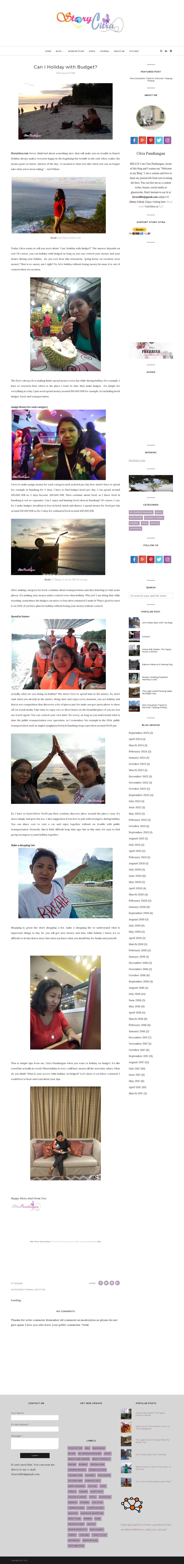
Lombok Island (76, 1508)
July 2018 (134, 994)
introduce (135, 529)
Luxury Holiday (95, 1508)
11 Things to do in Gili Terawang (69, 579)
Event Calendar (77, 1486)
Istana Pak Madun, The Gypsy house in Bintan (156, 650)
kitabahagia (64, 1242)
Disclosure (136, 518)
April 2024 (135, 739)
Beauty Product (101, 1459)
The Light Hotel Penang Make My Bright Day (157, 692)
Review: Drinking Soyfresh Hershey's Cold (155, 678)
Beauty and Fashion (79, 1459)
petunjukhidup (92, 1242)
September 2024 (139, 732)
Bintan (72, 1464)
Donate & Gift (93, 1481)
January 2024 (137, 757)
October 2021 (137, 826)
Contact (146, 636)
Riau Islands (96, 1530)
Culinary (90, 1475)
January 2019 (137, 956)
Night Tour (75, 1519)
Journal (28, 1290)
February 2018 (138, 1025)
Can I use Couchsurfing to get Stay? (153, 1481)
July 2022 (135, 801)
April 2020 (135, 888)
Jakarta (73, 1502)
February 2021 (138, 857)
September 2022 (139, 795)
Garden (83, 1492)
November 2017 (138, 1043)
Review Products (78, 1530)
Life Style (40, 1290)
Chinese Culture (97, 1470)
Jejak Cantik (73, 1242)
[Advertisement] (151, 292)
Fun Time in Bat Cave (69, 237)
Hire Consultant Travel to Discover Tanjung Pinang (151, 79)
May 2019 (135, 931)
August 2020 (137, 863)
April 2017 (135, 1087)
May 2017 (134, 1081)
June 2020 (135, 875)
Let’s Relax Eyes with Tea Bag (157, 622)
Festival (92, 1486)
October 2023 (137, 764)
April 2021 (135, 851)
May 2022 (135, 813)
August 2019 (136, 919)
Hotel (93, 1497)
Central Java (97, 1464)
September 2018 (139, 981)
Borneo (83, 1464)
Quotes (155, 523)
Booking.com (137, 460)
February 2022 (138, 819)
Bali (87, 1448)
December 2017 (138, 1037)
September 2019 (139, 913)
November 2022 (139, 782)
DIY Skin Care (75, 1481)
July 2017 (134, 1068)
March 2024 (136, 745)
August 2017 (136, 1062)
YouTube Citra (76, 1546)
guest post (97, 1492)
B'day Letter (75, 1448)
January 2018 (137, 1031)
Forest (72, 1492)
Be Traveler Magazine (141, 512)
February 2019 (138, 950)
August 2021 (136, 838)
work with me (90, 1540)
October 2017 (137, 1050)
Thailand (84, 1535)
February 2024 (138, 751)
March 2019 (136, 944)
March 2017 (136, 1093)
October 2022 (137, 788)
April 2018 (135, 1012)
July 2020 (135, 869)
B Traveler (55, 1242)
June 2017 (135, 1074)
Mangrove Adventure (92, 1513)
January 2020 (137, 907)
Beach (159, 512)
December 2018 (138, 962)
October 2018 (137, 975)
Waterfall (74, 1540)
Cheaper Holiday (77, 1470)
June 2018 (135, 1000)
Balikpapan (99, 1448)
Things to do (99, 1535)
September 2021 (139, 832)
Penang (88, 1519)
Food (103, 1486)
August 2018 (136, 987)
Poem (144, 523)
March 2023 (136, 770)
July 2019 (134, 925)
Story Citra (23, 1560)
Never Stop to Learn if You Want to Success (153, 1468)
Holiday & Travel (154, 518)
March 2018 (136, 1018)
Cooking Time (75, 1475)
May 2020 (135, 882)
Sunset (72, 1535)
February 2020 (138, 900)
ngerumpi (82, 1242)
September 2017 (139, 1056)
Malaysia (73, 1513)
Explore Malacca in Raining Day (157, 664)
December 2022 (138, 776)
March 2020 (136, 894)
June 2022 (135, 807)
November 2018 (138, 969)
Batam (72, 1454)
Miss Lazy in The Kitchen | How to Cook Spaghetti (152, 1427)
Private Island (76, 1524)
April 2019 (135, 938)
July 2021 (134, 844)
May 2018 (134, 1006)
